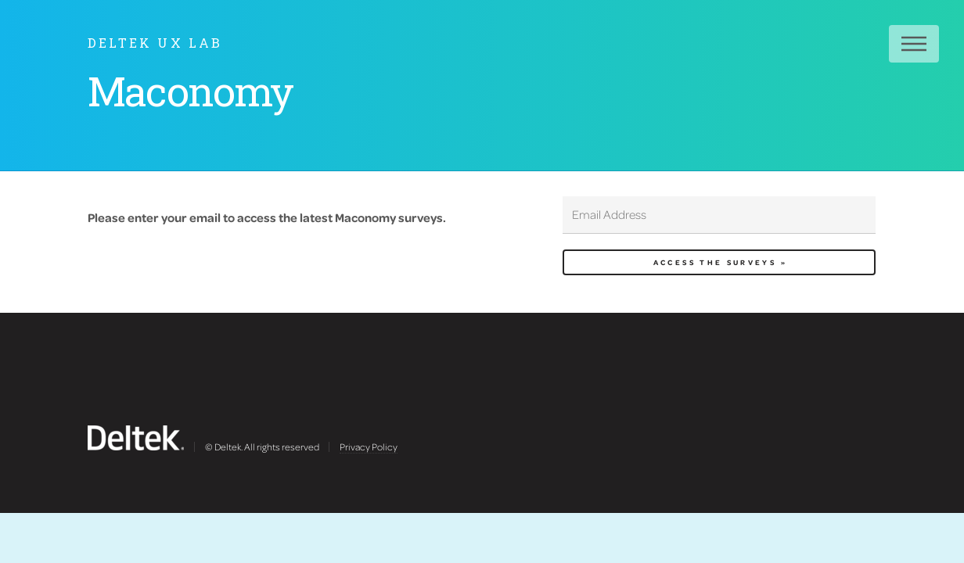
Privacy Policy (368, 446)
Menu (914, 44)
